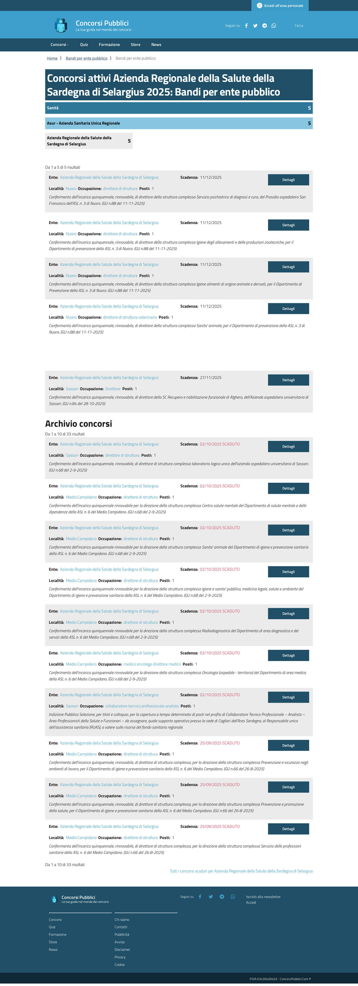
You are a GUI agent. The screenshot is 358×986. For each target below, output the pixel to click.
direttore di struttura (120, 189)
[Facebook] (235, 25)
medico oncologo (138, 664)
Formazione (57, 935)
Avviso (120, 942)
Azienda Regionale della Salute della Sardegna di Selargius (109, 177)
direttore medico (167, 664)
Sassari (72, 389)
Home (52, 58)
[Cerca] (303, 25)
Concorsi (55, 919)
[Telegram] (253, 25)
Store (53, 942)
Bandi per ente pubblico (87, 58)
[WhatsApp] (262, 25)
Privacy (120, 957)
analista (172, 706)
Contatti (121, 927)
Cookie (120, 964)
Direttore (113, 389)
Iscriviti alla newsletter (263, 897)
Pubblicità (122, 935)
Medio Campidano (81, 497)
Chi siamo (122, 919)
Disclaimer (122, 949)
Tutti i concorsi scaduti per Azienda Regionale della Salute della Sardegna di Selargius (241, 871)
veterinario (147, 317)
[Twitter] (244, 25)
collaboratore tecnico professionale (134, 706)
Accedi (251, 902)
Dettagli (288, 180)
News (53, 949)
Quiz (52, 927)
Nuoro (71, 189)
